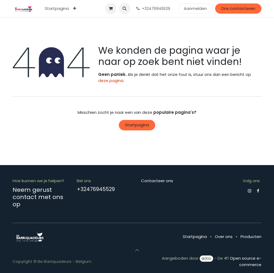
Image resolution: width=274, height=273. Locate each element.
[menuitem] (57, 8)
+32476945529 (96, 189)
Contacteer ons (157, 181)
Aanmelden (195, 8)
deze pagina (110, 80)
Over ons (224, 236)
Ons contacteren (238, 8)
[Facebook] (258, 191)
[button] (124, 8)
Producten (251, 236)
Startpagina (137, 125)
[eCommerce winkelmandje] (110, 8)
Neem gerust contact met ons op (38, 197)
